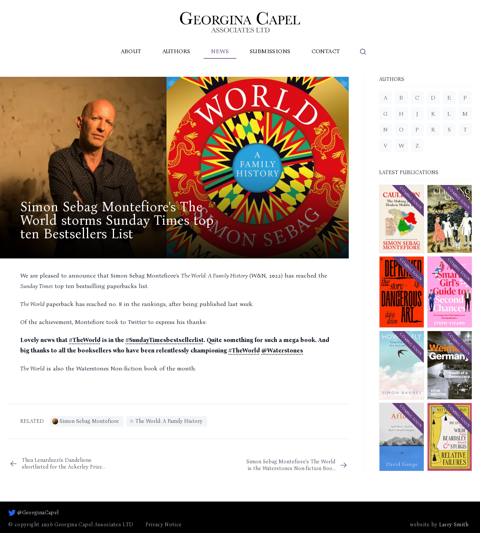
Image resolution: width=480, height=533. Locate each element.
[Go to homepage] (240, 22)
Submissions (270, 51)
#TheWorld (84, 339)
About (131, 51)
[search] (363, 52)
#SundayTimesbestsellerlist (165, 339)
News (220, 51)
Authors (176, 51)
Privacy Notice (164, 524)
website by (439, 525)
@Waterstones (282, 350)
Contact (326, 51)
